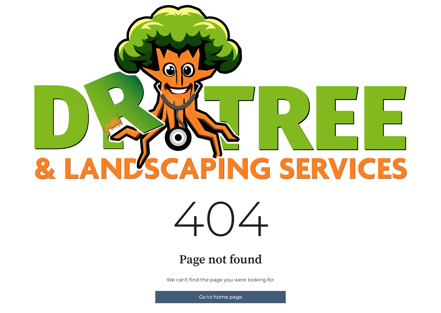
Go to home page (220, 297)
